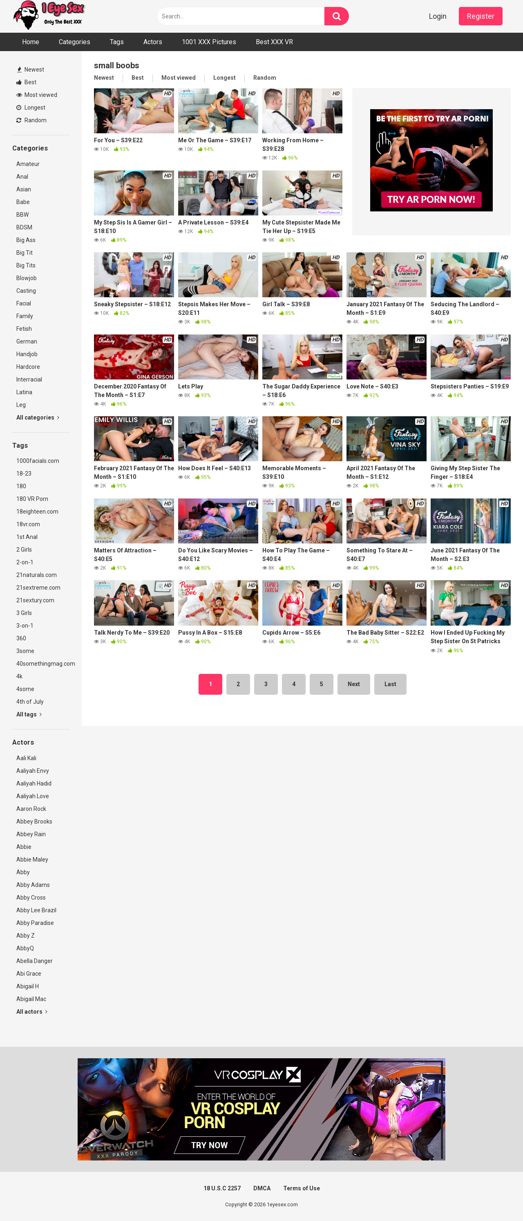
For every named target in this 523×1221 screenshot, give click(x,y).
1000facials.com (37, 461)
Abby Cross (31, 897)
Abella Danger (34, 961)
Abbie (23, 847)
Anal (22, 176)
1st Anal (27, 537)
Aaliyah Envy (32, 771)
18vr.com (28, 524)
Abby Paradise (35, 923)
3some (25, 651)
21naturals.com (36, 575)
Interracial (29, 379)
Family (24, 316)
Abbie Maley (32, 859)
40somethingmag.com (42, 663)
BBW (22, 214)
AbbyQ (25, 948)
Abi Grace (28, 973)
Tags (117, 42)
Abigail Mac (31, 999)
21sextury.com (35, 600)
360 (21, 638)
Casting (26, 290)
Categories (74, 42)
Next (354, 684)
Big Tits (26, 265)
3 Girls (24, 613)
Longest (30, 107)
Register (480, 16)
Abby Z (25, 935)
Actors (152, 42)
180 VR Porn (32, 499)
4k (19, 676)
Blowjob (26, 278)
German (26, 341)
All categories (37, 417)
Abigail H (27, 986)
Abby (23, 872)
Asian (23, 189)
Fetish (24, 328)
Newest (30, 69)
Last (390, 684)
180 (21, 486)
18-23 (23, 473)
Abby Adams (33, 885)
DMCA (261, 1188)
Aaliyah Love (32, 796)
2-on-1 (25, 562)
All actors (31, 1011)
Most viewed (36, 95)
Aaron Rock (31, 809)
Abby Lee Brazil (36, 910)
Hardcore (28, 367)
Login (438, 16)
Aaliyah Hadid (33, 783)
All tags (29, 714)
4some (25, 689)
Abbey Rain (31, 834)
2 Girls (24, 549)
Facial (23, 303)
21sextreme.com (38, 587)
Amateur (28, 164)
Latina (24, 392)
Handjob (27, 354)
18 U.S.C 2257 (222, 1188)
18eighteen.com (37, 511)
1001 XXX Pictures (209, 42)
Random (31, 120)
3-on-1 (25, 625)
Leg (21, 405)
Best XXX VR (274, 42)
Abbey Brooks (34, 821)
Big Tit (24, 252)
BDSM (24, 227)
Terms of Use (301, 1188)
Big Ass (26, 240)
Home (30, 42)
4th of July (30, 701)
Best (26, 82)
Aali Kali (26, 758)
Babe (23, 202)
